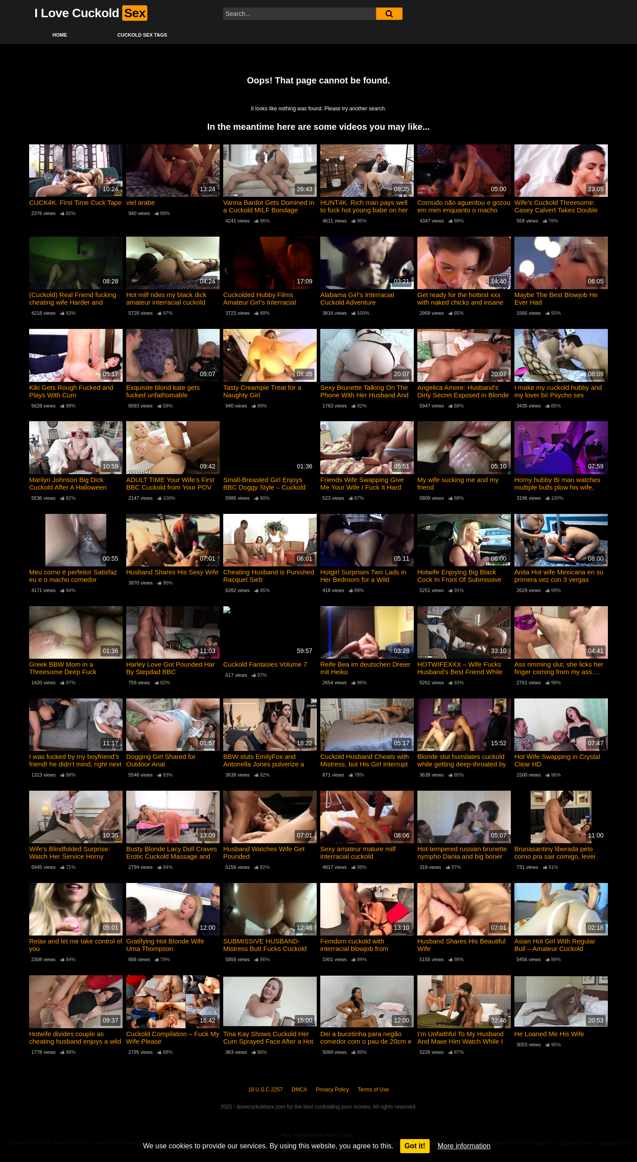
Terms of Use (373, 1090)
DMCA (299, 1090)
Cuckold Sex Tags (142, 35)
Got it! (415, 1146)
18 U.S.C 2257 (265, 1090)
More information (464, 1146)
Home (59, 35)
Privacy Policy (332, 1090)
